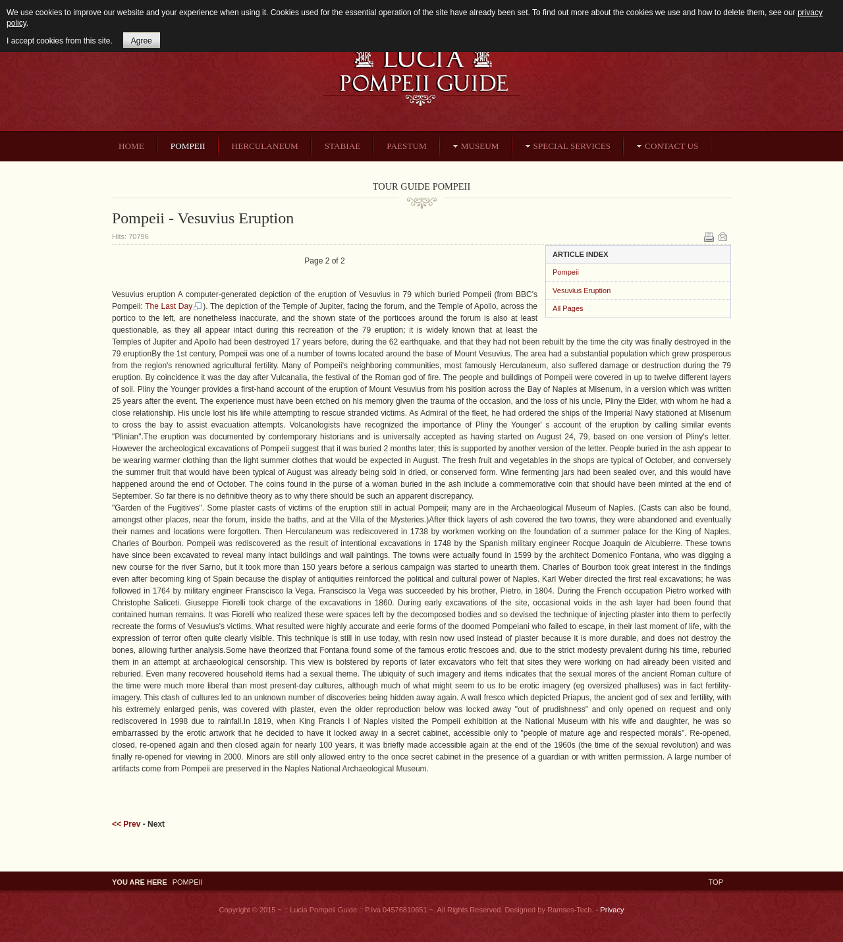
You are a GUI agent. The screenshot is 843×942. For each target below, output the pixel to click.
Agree (141, 40)
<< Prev (126, 824)
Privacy (612, 910)
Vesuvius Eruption (582, 290)
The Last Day (174, 306)
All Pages (568, 308)
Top (716, 882)
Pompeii (566, 272)
